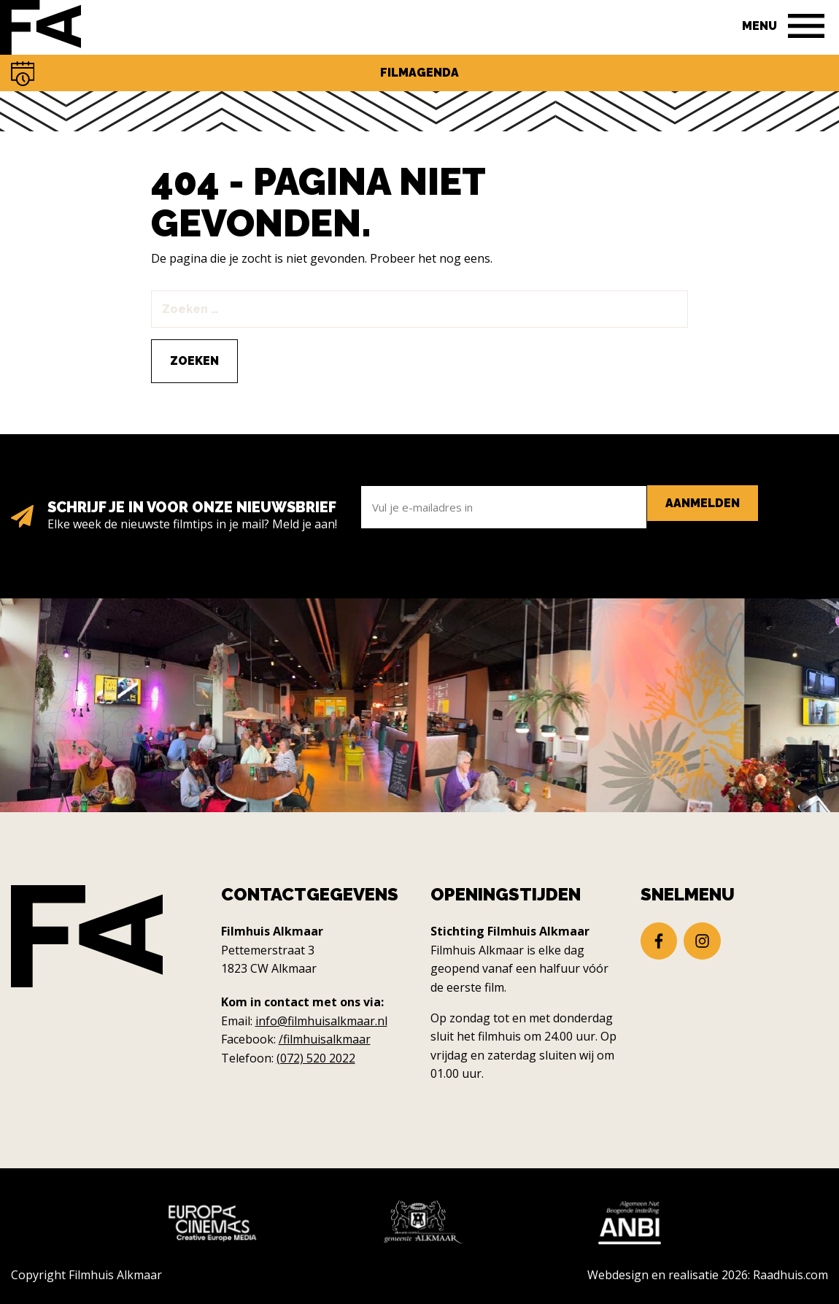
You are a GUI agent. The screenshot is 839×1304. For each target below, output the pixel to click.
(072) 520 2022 (316, 1058)
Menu (759, 26)
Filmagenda (419, 73)
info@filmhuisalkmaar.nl (321, 1021)
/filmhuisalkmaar (325, 1039)
